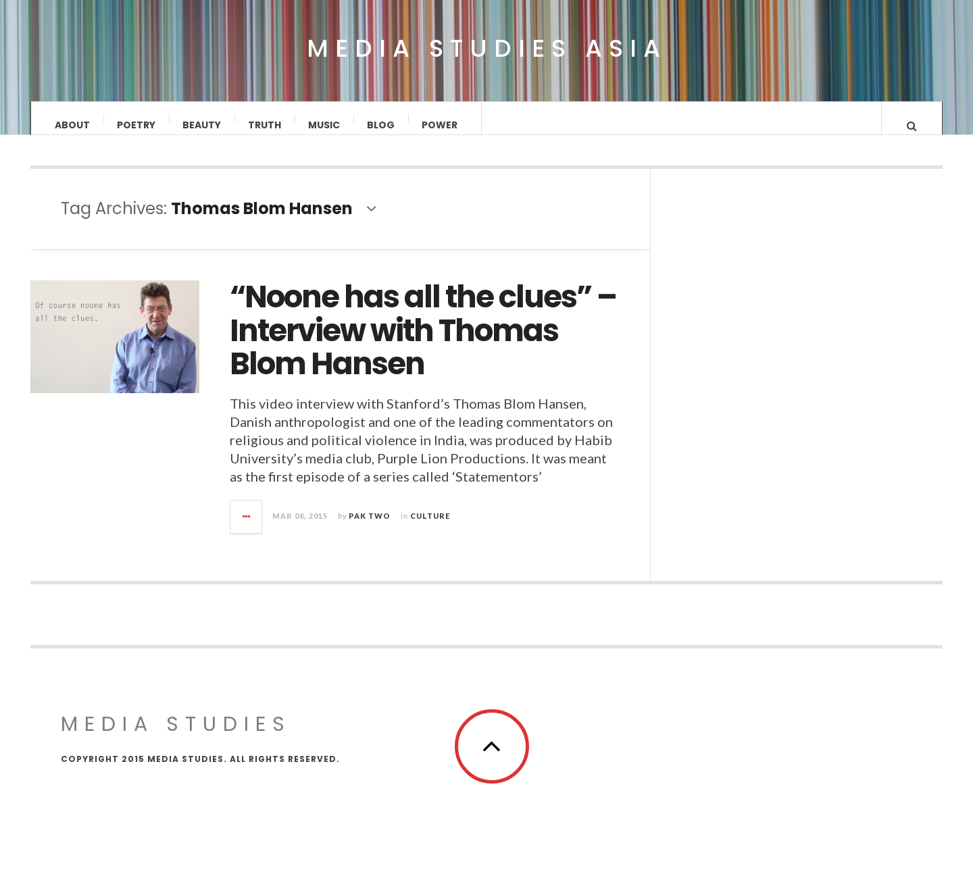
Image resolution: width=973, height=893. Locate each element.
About (72, 125)
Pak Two (370, 528)
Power (439, 125)
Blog (381, 125)
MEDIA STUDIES (176, 737)
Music (324, 125)
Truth (264, 125)
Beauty (201, 125)
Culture (430, 528)
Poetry (136, 125)
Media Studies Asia (487, 48)
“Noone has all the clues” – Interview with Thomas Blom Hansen (423, 344)
